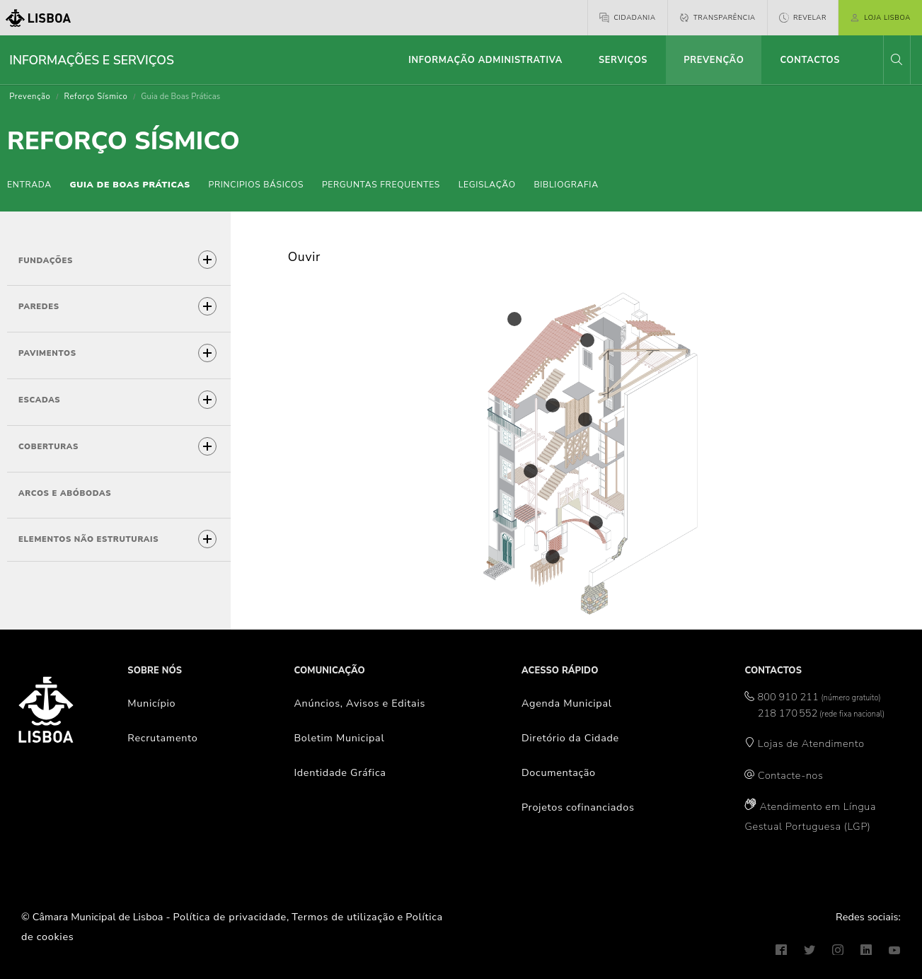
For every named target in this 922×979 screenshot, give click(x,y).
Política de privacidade (230, 917)
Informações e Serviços (91, 60)
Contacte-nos (790, 775)
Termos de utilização (343, 917)
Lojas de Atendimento (811, 743)
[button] (896, 59)
